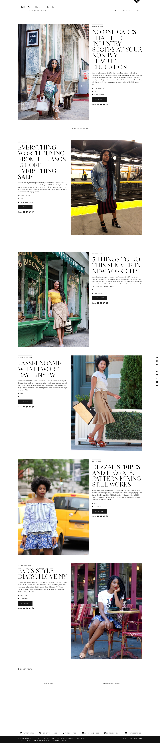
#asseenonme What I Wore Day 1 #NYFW (40, 369)
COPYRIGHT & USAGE (60, 740)
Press (22, 740)
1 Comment (23, 397)
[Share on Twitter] (104, 105)
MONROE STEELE (37, 7)
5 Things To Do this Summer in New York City (116, 265)
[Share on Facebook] (101, 105)
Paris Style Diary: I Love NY (42, 573)
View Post (99, 99)
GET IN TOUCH (82, 738)
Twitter (27, 733)
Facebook (90, 733)
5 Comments (97, 293)
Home (115, 11)
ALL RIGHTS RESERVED (46, 738)
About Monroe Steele (66, 738)
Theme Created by (132, 738)
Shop (138, 11)
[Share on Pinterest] (106, 105)
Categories (127, 11)
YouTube (133, 733)
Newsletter (31, 740)
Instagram (48, 733)
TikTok (69, 733)
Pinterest (111, 733)
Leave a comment (26, 202)
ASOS (95, 91)
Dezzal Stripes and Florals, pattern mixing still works (116, 475)
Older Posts (25, 669)
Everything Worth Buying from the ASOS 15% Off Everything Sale (42, 162)
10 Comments (98, 95)
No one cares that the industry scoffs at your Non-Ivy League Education (117, 49)
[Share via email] (98, 105)
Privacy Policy (45, 740)
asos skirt (24, 595)
